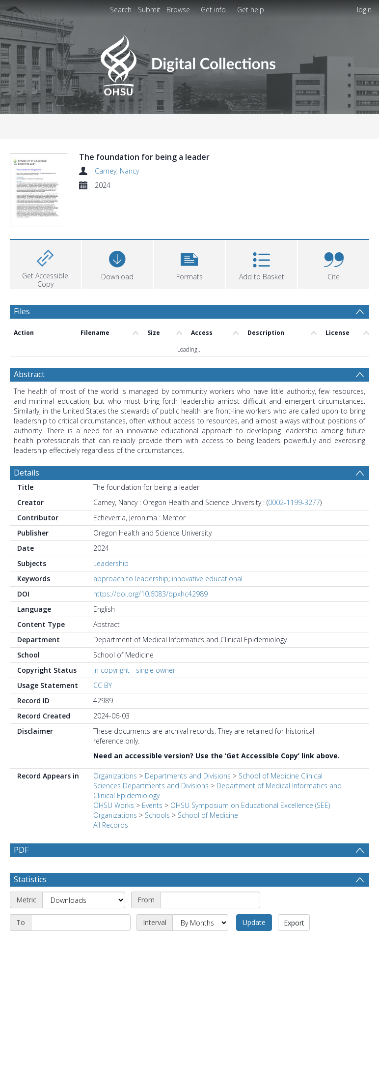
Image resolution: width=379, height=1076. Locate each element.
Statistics (30, 902)
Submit (149, 9)
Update (254, 946)
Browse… (180, 9)
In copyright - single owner (134, 670)
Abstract (29, 374)
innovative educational (207, 578)
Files (22, 311)
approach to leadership (130, 578)
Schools (157, 815)
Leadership (111, 563)
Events (152, 805)
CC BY (102, 685)
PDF (21, 849)
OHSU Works (113, 805)
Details (26, 472)
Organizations (115, 775)
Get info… (216, 9)
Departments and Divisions (188, 775)
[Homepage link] (189, 62)
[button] (189, 263)
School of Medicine (208, 815)
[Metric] (83, 923)
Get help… (253, 9)
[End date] (81, 946)
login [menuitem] (364, 9)
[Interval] (200, 946)
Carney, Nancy (117, 171)
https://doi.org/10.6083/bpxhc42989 (150, 593)
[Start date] (210, 923)
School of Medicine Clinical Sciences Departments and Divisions (208, 780)
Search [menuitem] (121, 9)
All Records (110, 825)
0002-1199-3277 (294, 502)
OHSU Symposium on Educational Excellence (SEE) (250, 805)
